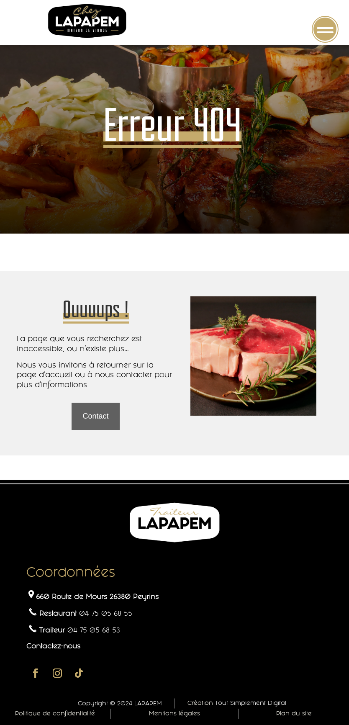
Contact (95, 416)
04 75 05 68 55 (105, 613)
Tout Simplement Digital (250, 703)
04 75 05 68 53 (93, 630)
